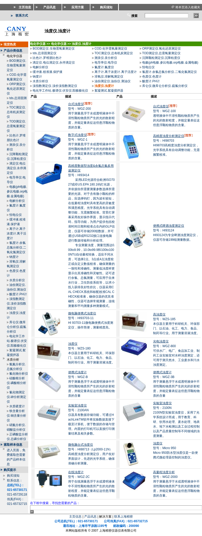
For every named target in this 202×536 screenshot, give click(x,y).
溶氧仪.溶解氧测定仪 (109, 76)
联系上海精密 (123, 516)
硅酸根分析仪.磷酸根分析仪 (16, 382)
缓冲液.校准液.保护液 (47, 72)
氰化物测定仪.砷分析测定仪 (16, 396)
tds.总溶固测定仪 (44, 53)
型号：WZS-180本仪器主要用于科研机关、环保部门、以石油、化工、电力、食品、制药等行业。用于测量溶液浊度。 (91, 353)
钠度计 (14, 257)
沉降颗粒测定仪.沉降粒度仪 (161, 58)
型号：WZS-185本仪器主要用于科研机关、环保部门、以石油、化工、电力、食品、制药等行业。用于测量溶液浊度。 (176, 324)
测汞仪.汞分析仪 (106, 58)
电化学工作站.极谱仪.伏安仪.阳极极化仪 (17, 340)
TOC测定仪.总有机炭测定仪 (16, 112)
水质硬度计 (17, 406)
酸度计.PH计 (18, 294)
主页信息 (75, 516)
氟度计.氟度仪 (104, 67)
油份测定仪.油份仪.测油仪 (113, 81)
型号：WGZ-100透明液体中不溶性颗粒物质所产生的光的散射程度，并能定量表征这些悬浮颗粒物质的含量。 (176, 116)
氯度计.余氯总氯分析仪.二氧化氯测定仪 (16, 247)
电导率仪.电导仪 (106, 62)
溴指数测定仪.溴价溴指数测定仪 (16, 303)
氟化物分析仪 (18, 373)
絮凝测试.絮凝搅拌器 (109, 90)
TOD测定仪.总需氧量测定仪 (16, 126)
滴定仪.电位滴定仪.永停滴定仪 (16, 168)
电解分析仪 (17, 201)
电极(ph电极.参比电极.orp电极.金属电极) (17, 191)
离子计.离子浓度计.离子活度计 (16, 233)
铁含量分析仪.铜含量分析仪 (16, 415)
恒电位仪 (15, 215)
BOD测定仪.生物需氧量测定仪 (16, 65)
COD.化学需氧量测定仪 (111, 48)
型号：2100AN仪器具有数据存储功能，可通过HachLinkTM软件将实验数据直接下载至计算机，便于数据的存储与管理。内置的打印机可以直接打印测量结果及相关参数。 (91, 419)
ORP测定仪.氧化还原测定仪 (16, 88)
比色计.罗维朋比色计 (47, 58)
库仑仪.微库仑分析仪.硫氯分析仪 (16, 326)
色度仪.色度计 (152, 76)
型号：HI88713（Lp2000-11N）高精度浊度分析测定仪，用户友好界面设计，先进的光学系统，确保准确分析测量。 (91, 454)
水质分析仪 (17, 280)
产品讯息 (90, 516)
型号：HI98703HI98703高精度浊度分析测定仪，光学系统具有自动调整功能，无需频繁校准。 (176, 145)
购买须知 (13, 475)
